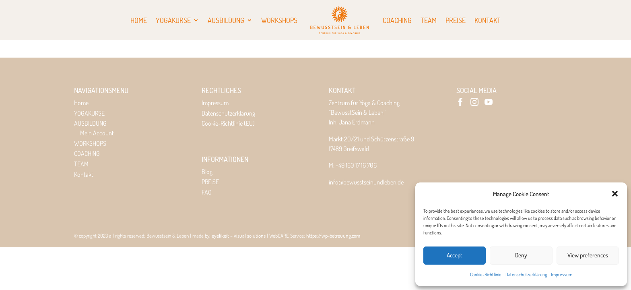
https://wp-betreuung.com (333, 235)
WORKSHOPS (90, 143)
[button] (615, 194)
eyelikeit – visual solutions (239, 235)
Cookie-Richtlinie (485, 274)
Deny (521, 255)
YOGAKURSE (89, 113)
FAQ (207, 192)
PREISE (210, 182)
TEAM (81, 164)
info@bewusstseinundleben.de (366, 182)
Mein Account (97, 133)
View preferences (587, 255)
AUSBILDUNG (90, 123)
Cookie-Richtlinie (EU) (228, 123)
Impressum (561, 274)
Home (81, 103)
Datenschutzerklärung (526, 274)
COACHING (87, 153)
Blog (207, 172)
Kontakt (83, 174)
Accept (454, 255)
